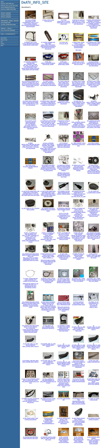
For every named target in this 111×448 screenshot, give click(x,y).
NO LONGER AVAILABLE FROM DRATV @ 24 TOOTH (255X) (48, 210)
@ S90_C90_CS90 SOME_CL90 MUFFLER (93, 361)
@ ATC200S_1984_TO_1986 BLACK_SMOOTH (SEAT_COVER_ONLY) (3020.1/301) (78, 328)
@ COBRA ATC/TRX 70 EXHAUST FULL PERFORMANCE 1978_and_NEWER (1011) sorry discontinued (30, 400)
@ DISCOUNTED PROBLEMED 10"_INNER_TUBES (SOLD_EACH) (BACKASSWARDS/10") (48, 421)
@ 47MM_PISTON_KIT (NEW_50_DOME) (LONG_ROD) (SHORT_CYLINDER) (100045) (78, 256)
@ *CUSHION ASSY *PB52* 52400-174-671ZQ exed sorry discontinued (93, 44)
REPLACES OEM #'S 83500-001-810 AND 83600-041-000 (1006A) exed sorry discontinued (48, 262)
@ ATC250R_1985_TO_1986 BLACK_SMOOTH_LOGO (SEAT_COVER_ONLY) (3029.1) (63, 363)
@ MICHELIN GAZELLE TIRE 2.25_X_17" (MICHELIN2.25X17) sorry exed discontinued (63, 122)
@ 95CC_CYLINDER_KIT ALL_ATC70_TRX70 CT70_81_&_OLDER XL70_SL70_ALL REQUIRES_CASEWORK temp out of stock (63, 236)
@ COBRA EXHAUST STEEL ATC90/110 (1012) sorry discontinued (48, 400)
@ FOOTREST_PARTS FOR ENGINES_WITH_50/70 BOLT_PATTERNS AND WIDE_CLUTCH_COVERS (78, 401)
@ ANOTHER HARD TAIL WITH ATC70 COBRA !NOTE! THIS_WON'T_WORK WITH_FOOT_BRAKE (93, 381)
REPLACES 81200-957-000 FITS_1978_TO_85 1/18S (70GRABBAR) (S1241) (64, 309)
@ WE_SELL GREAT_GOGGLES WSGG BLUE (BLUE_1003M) (48, 63)
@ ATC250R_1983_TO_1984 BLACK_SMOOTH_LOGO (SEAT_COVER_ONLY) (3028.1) (78, 346)
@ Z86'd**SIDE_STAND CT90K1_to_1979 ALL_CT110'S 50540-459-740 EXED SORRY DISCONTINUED (78, 45)
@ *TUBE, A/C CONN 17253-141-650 (93, 399)
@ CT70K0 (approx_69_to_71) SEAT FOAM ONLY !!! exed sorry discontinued (63, 22)
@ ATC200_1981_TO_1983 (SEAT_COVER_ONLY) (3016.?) (63, 345)
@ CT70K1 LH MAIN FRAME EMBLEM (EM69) (93, 143)
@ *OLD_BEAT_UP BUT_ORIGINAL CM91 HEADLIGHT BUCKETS (48, 327)
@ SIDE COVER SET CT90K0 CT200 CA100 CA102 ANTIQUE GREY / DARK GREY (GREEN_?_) (48, 255)
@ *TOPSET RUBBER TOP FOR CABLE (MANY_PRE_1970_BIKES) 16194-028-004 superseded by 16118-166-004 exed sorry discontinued (48, 45)
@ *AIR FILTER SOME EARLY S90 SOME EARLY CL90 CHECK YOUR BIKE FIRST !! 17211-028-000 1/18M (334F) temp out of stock (30, 193)
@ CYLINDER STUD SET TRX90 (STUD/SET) (93, 419)
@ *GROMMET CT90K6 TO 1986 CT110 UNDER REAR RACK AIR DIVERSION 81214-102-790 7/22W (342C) (63, 328)
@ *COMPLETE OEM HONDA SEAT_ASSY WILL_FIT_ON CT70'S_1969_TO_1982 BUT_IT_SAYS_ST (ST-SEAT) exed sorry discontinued (48, 123)
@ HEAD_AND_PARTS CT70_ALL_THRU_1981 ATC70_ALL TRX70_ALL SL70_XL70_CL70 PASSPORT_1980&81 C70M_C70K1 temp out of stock (63, 382)
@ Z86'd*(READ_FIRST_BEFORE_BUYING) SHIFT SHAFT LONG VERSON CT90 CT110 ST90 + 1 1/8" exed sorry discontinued (30, 145)
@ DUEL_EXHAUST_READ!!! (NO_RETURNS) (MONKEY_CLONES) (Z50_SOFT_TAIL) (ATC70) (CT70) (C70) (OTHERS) (78, 124)
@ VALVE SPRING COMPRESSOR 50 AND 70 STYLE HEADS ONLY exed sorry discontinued (94, 63)
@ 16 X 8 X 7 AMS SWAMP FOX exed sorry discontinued (63, 102)
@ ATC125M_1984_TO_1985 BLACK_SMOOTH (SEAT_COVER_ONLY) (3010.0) (48, 362)
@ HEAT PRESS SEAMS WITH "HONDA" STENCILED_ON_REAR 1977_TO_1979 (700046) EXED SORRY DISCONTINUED (78, 421)
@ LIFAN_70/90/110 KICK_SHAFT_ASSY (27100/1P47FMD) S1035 (78, 303)
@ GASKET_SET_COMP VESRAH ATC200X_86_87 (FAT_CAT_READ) (78, 280)
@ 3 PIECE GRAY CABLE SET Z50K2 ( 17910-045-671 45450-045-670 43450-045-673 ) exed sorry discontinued (30, 103)
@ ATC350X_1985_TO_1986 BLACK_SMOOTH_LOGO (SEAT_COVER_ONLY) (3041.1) (93, 346)
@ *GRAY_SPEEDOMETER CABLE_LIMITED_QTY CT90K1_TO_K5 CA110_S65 (30, 280)
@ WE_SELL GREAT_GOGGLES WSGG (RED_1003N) (63, 63)
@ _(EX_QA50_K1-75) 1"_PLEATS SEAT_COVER (30, 209)
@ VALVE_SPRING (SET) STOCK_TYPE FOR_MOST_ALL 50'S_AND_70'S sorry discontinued (63, 421)
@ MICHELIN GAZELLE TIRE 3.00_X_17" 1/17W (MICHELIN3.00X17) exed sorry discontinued (78, 22)
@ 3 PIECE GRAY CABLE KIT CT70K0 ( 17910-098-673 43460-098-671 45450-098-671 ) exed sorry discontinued (93, 84)
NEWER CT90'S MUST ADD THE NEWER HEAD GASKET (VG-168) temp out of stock (63, 174)
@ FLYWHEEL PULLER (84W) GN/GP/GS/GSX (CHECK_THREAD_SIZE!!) (64, 193)
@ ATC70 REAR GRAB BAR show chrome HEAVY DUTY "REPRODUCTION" (63, 303)
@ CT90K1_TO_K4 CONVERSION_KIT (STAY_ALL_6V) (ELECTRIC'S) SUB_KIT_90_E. (94, 304)
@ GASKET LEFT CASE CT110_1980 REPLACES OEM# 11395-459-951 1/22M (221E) (30, 44)
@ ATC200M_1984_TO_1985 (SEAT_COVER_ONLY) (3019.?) (48, 345)
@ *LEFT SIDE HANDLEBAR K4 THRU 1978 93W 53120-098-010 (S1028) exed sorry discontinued (63, 256)
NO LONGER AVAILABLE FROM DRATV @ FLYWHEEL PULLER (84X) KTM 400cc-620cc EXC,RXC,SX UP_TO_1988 (78, 194)
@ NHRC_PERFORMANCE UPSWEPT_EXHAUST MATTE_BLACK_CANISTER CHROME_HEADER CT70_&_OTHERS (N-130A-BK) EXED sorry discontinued (93, 23)
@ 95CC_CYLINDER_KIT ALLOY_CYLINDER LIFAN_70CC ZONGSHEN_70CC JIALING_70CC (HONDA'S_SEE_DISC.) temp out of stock (48, 236)
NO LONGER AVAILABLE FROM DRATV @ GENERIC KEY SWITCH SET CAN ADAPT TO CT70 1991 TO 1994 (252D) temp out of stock (93, 236)
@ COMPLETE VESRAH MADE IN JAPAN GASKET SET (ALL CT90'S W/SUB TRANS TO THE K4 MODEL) (63, 168)
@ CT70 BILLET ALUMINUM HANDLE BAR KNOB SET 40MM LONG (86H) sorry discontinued (63, 145)
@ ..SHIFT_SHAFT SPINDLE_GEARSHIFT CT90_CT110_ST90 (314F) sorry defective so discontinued (48, 83)
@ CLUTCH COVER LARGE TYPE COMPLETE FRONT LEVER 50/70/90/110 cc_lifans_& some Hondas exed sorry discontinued (78, 364)
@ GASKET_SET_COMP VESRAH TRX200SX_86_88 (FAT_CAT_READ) (93, 280)
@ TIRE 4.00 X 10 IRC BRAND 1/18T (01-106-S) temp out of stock (78, 63)
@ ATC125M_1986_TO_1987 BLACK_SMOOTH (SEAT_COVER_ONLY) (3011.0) (30, 345)
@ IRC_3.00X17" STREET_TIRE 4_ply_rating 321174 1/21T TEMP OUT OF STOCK (94, 255)
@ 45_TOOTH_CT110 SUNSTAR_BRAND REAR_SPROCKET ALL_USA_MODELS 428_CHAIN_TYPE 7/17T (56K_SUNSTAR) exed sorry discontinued (30, 124)
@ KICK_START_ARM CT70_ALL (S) (48, 20)
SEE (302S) (78, 50)
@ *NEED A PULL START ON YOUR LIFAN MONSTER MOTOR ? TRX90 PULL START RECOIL (78, 168)
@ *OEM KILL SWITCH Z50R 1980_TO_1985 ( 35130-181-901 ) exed (48, 438)
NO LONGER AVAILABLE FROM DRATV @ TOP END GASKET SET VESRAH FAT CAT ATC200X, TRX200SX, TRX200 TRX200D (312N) (30, 304)
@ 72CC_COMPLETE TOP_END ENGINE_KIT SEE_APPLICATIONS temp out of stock (48, 380)
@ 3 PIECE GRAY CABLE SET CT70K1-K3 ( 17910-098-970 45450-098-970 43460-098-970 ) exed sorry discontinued (78, 84)
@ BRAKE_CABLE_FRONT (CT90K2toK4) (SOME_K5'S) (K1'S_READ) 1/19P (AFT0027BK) (48, 280)
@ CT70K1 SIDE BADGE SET (63, 399)
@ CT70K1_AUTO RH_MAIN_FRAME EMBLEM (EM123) (30, 167)
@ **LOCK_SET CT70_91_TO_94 (63, 43)
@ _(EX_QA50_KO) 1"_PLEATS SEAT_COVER (93, 192)
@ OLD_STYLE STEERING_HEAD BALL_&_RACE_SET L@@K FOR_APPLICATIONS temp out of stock (30, 380)
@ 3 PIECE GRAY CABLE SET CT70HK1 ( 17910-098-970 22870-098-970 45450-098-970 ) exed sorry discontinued (48, 103)
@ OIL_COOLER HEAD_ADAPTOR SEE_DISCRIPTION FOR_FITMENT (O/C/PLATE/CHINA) (63, 439)
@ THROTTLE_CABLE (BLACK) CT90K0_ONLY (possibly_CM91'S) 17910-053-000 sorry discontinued (63, 280)
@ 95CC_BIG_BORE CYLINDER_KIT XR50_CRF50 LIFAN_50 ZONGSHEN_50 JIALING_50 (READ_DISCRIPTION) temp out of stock (93, 212)
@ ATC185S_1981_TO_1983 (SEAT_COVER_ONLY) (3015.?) (93, 327)
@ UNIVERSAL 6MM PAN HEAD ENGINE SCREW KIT (63, 210)
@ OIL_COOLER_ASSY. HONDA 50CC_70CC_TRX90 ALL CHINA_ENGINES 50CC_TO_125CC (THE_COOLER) (93, 440)
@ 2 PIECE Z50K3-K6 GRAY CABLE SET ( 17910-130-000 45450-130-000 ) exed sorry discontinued (63, 84)
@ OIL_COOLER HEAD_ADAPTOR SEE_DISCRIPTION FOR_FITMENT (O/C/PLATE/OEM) (78, 439)
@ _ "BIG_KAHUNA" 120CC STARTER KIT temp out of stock (78, 144)
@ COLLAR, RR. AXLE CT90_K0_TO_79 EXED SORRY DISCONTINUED (78, 380)
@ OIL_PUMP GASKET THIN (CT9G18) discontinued (30, 419)
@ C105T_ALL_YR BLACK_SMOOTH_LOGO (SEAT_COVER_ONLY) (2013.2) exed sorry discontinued (78, 103)
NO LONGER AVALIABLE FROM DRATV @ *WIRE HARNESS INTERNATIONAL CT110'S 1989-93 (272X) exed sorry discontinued (48, 168)
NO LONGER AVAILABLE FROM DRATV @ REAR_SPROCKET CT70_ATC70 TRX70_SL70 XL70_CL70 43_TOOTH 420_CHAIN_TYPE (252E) (94, 124)
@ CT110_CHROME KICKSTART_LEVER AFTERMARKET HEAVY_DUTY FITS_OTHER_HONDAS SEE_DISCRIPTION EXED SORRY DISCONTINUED (30, 23)
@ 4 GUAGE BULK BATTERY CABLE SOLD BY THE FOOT (30, 437)
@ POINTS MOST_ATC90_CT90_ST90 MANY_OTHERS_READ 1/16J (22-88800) (94, 103)
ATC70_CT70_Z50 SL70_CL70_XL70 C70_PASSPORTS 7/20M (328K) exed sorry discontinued (63, 216)
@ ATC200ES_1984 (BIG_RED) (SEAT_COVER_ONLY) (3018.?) (30, 361)
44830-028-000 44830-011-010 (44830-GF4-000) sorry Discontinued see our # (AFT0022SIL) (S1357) (30, 285)
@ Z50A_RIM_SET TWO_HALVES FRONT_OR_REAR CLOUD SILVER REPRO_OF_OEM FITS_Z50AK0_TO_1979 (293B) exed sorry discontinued (78, 236)
